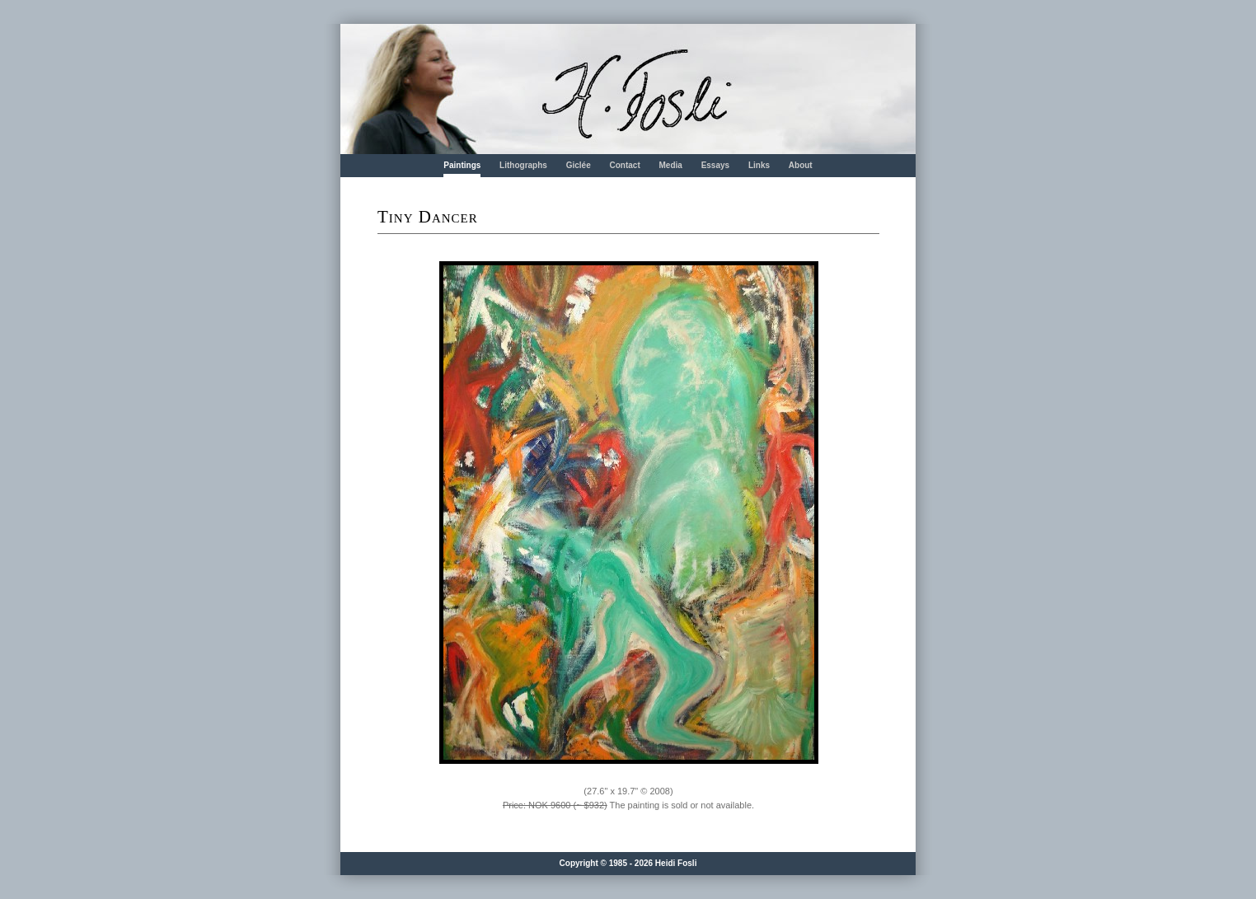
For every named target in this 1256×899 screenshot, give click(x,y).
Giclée (578, 165)
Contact (624, 165)
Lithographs (523, 165)
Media (670, 165)
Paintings (461, 165)
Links (759, 165)
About (801, 165)
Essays (715, 165)
